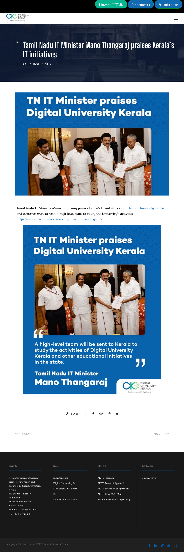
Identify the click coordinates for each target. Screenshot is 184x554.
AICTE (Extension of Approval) (113, 490)
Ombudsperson (149, 479)
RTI (55, 495)
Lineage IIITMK (111, 4)
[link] (146, 209)
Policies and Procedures (65, 500)
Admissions (168, 4)
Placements (141, 4)
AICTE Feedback (106, 479)
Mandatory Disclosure (65, 490)
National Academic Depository (114, 500)
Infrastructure (60, 479)
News (36, 65)
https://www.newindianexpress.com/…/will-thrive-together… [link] (61, 220)
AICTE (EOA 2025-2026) (110, 495)
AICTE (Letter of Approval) (111, 484)
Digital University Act (64, 484)
